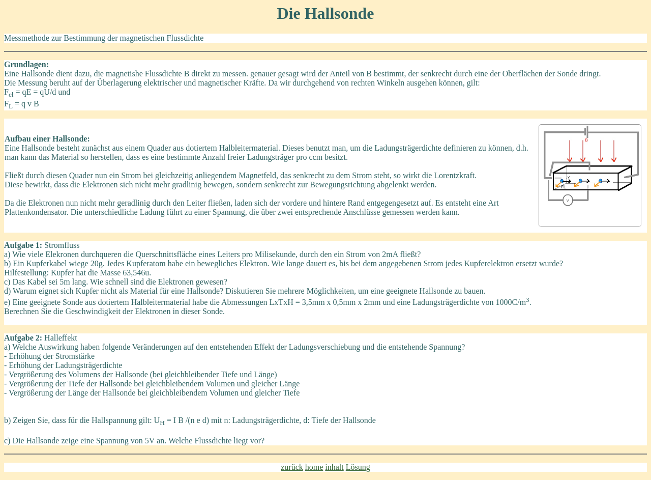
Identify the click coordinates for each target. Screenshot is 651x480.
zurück (292, 467)
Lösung (358, 467)
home (314, 467)
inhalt (334, 467)
